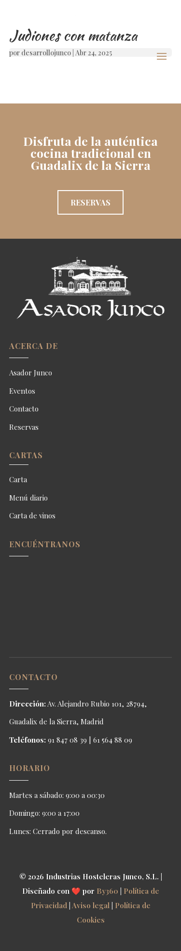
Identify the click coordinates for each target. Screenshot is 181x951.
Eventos (22, 391)
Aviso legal (91, 905)
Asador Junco (30, 372)
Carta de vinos (32, 515)
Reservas (90, 202)
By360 (107, 891)
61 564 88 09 (112, 740)
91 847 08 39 (67, 740)
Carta (18, 479)
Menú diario (28, 497)
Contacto (24, 408)
